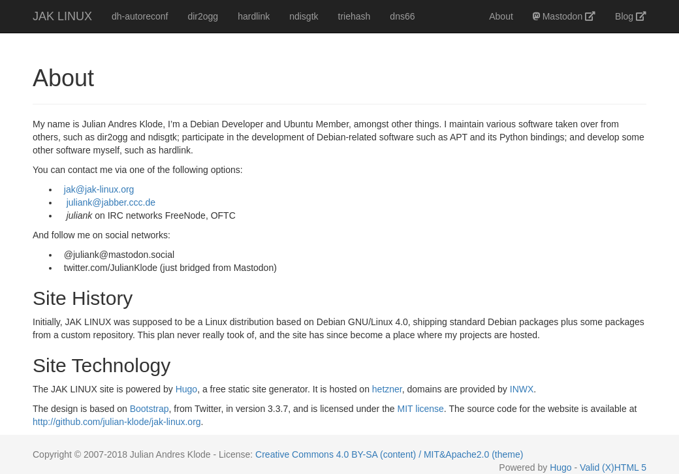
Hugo (186, 389)
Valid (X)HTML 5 (613, 467)
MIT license (421, 408)
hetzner (387, 389)
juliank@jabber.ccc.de (111, 202)
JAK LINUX (62, 16)
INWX (522, 389)
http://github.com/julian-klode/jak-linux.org (117, 422)
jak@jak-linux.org (99, 189)
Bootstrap (149, 408)
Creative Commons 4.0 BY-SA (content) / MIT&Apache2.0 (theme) (389, 454)
